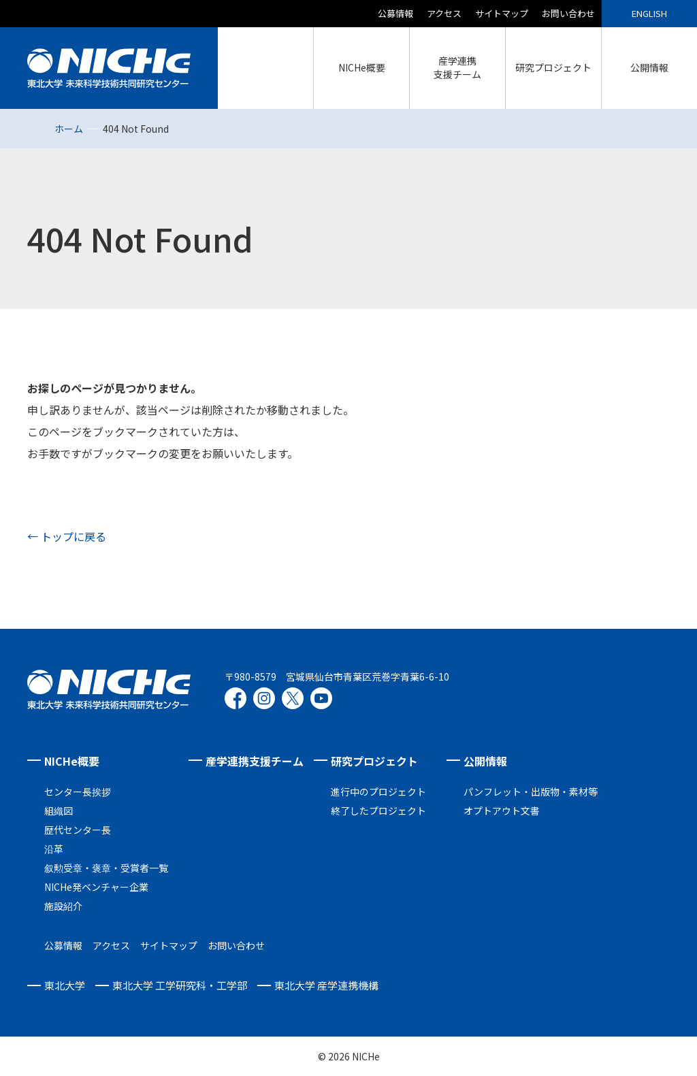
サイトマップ (501, 13)
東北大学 (64, 985)
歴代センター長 (77, 829)
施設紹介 (63, 906)
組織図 (58, 810)
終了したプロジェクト (378, 810)
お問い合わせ (568, 13)
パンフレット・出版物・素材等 (531, 791)
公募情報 (395, 13)
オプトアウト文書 (502, 810)
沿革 (53, 848)
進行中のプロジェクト (378, 791)
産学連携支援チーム (255, 761)
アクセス (444, 13)
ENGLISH (649, 13)
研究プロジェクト (374, 761)
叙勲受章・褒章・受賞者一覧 (106, 868)
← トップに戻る (66, 536)
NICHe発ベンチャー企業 (96, 887)
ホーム (68, 128)
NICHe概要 (71, 761)
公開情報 (485, 761)
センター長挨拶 (77, 791)
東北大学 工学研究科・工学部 (179, 985)
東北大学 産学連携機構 (326, 985)
